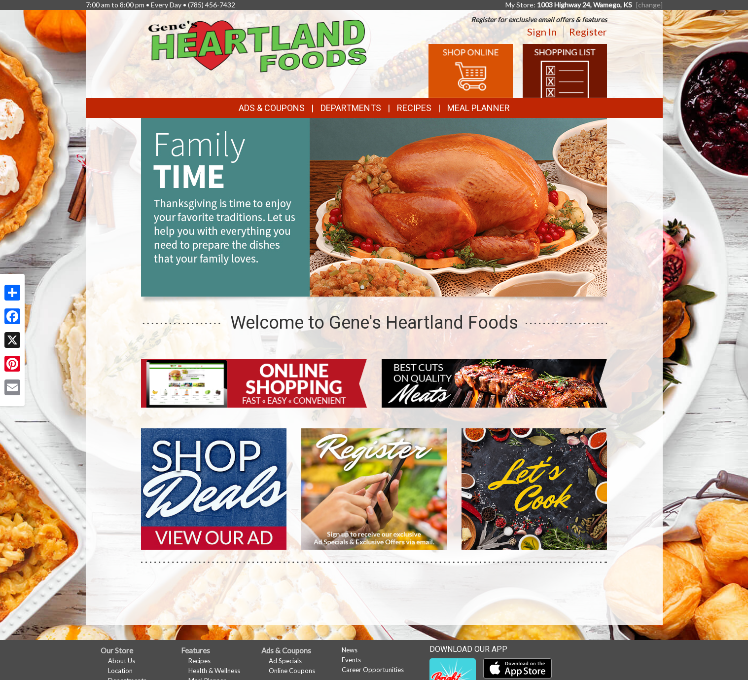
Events (351, 660)
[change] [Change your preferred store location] (649, 4)
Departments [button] (351, 108)
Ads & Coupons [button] (272, 108)
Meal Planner (478, 108)
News (349, 650)
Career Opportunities (373, 670)
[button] (362, 287)
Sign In (542, 32)
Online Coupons (292, 671)
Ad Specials (285, 661)
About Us (121, 661)
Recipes (414, 108)
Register (588, 32)
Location (120, 671)
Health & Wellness (214, 671)
